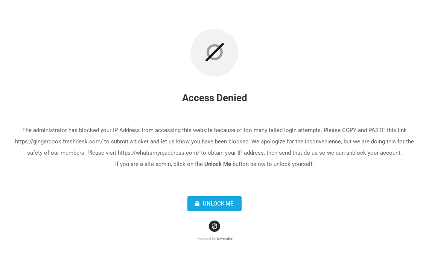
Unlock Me (213, 203)
